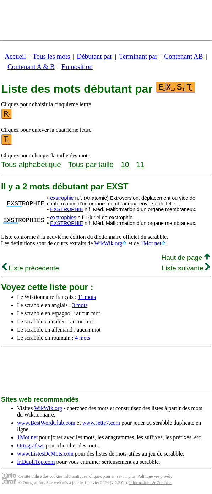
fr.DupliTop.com (36, 462)
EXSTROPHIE (66, 209)
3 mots (79, 305)
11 (140, 164)
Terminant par (138, 56)
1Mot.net (151, 243)
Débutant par (94, 56)
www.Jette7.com (101, 423)
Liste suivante (186, 268)
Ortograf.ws (30, 445)
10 (125, 164)
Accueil (15, 56)
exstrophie (62, 198)
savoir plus (126, 476)
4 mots (82, 338)
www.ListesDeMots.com (45, 454)
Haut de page (185, 257)
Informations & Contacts (150, 482)
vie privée (162, 476)
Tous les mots (51, 56)
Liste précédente (30, 268)
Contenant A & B (31, 66)
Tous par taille (91, 164)
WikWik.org (108, 243)
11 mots (87, 297)
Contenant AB (183, 56)
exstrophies (63, 217)
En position (77, 66)
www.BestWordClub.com (46, 423)
